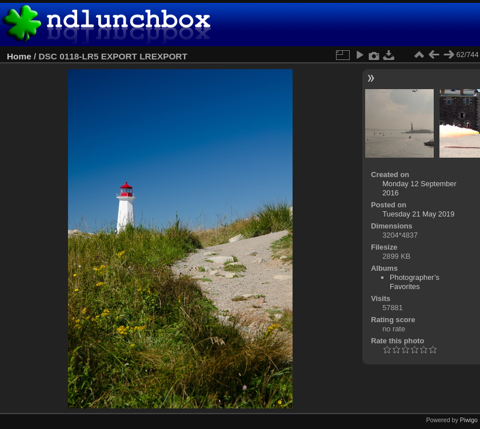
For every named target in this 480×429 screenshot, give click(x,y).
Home (19, 56)
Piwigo (469, 419)
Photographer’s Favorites (414, 282)
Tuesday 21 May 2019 (418, 214)
